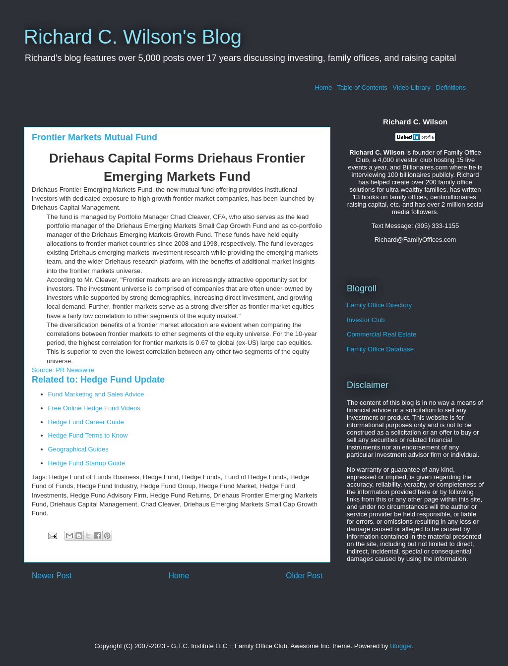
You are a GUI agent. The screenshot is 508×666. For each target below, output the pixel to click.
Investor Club (366, 320)
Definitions (451, 87)
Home (323, 87)
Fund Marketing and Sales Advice (96, 394)
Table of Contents (362, 87)
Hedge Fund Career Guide (86, 422)
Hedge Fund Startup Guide (86, 463)
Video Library (411, 87)
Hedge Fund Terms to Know (88, 435)
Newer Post (52, 575)
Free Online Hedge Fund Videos (94, 408)
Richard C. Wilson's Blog (133, 37)
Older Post (304, 575)
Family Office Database (380, 349)
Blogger (401, 646)
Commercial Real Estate (381, 334)
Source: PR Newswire (63, 370)
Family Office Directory (379, 305)
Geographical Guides (78, 449)
